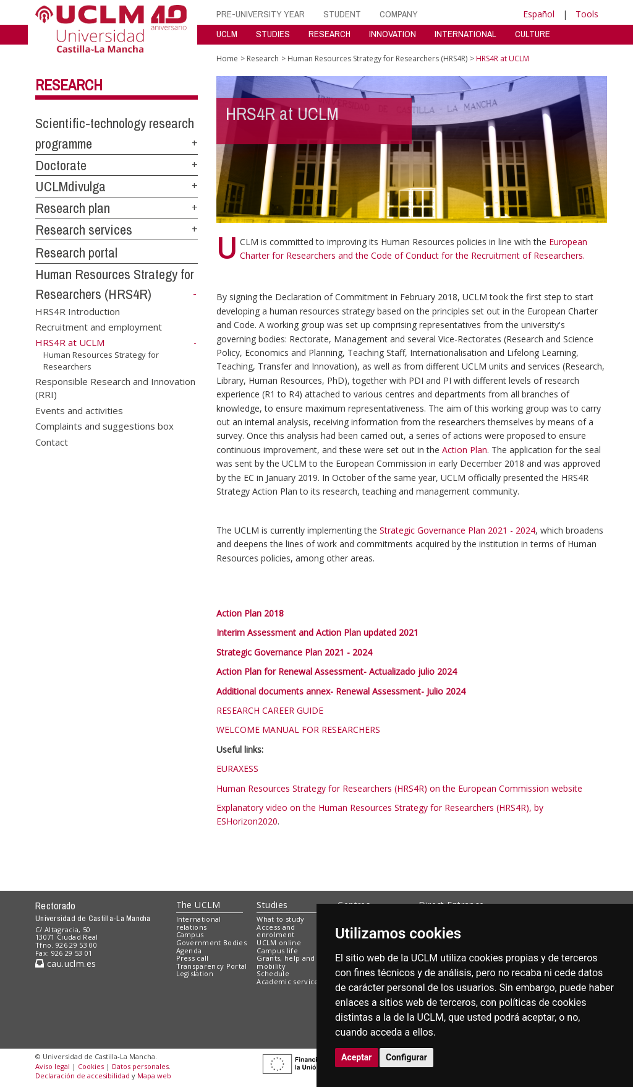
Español (538, 14)
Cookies (91, 1066)
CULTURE (532, 33)
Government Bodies (211, 942)
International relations (198, 923)
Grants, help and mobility (286, 962)
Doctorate (61, 165)
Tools (587, 14)
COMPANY (399, 13)
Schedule (273, 973)
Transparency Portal (211, 966)
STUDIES (273, 33)
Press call (192, 958)
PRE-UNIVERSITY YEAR (260, 13)
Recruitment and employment (98, 327)
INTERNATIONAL (465, 33)
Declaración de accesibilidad (82, 1075)
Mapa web (154, 1075)
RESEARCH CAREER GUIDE (269, 710)
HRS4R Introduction (77, 311)
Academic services (289, 981)
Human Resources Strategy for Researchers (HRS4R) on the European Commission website (399, 788)
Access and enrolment (276, 931)
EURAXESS (237, 768)
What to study (280, 919)
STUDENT (342, 13)
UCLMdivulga (70, 186)
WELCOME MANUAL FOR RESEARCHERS (298, 729)
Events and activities (79, 410)
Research (69, 85)
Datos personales (140, 1066)
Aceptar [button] (356, 1057)
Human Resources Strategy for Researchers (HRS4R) (377, 58)
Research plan (72, 208)
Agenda (189, 950)
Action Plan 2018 (250, 613)
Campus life (277, 950)
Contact (51, 441)
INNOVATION (392, 33)
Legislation (195, 973)
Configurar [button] (406, 1057)
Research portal (76, 252)
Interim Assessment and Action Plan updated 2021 (317, 632)
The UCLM (198, 905)
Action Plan (464, 450)
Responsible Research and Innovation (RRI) (115, 387)
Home (227, 58)
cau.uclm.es (65, 963)
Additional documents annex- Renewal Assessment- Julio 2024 (340, 691)
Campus (190, 934)
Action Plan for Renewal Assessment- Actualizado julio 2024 (336, 671)
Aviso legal (52, 1066)
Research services (83, 229)
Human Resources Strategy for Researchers (101, 360)
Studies (272, 905)
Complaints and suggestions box (104, 426)
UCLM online (279, 942)
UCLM (226, 33)
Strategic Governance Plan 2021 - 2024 (457, 530)
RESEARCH (329, 33)
